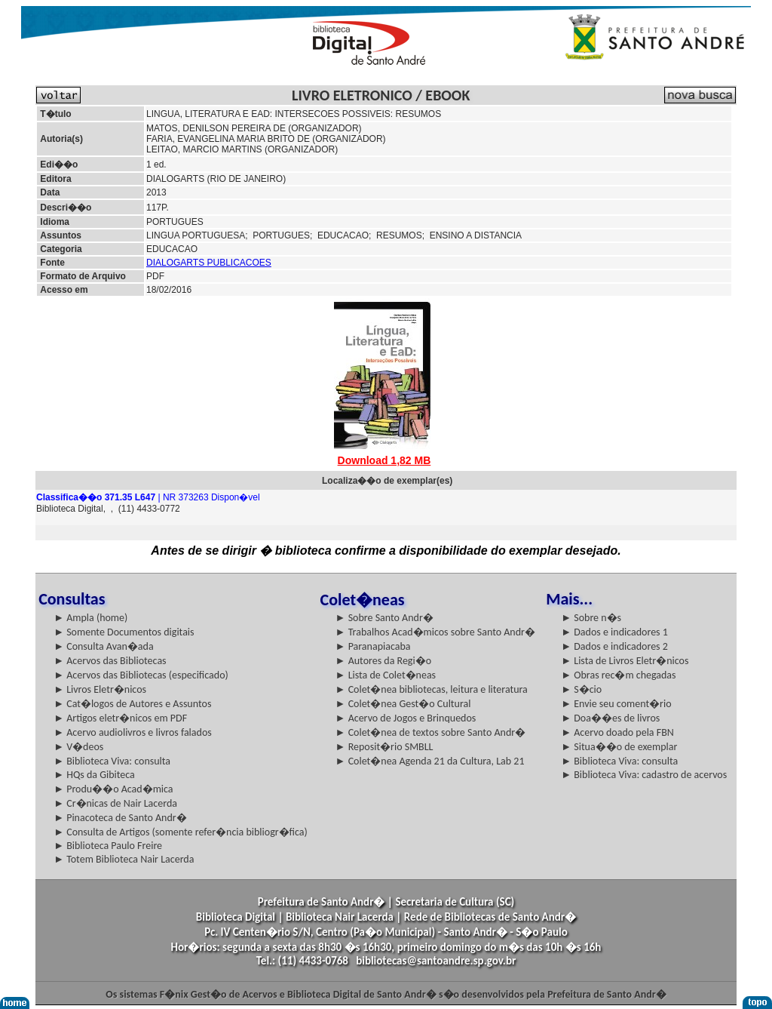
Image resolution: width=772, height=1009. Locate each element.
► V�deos (78, 746)
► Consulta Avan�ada (103, 646)
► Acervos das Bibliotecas (110, 660)
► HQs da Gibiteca (94, 774)
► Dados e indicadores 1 (614, 632)
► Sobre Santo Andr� (384, 617)
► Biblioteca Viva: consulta (112, 761)
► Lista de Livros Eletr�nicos (624, 660)
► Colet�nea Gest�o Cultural (403, 703)
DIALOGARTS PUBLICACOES (208, 262)
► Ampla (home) (90, 617)
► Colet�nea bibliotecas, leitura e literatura (431, 689)
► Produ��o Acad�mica (113, 789)
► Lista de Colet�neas (385, 675)
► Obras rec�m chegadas (618, 675)
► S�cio (581, 689)
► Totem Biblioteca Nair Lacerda (124, 859)
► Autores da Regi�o (383, 660)
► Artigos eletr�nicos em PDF (120, 718)
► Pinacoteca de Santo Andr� (120, 817)
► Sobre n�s (591, 617)
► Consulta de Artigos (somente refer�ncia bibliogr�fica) (181, 832)
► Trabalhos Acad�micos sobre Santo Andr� (435, 632)
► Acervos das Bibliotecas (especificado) (141, 675)
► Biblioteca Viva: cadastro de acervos (644, 774)
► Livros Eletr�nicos (100, 689)
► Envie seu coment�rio (616, 703)
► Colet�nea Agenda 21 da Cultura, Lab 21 (430, 761)
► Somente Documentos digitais (124, 632)
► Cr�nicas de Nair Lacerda (115, 803)
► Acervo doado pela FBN (617, 732)
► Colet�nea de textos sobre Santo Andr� (430, 732)
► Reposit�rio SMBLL (384, 746)
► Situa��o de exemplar (619, 746)
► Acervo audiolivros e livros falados (133, 732)
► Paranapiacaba (373, 646)
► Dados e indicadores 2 (614, 646)
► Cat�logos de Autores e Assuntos (132, 703)
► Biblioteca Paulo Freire (108, 845)
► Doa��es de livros (610, 718)
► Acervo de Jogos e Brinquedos (405, 718)
